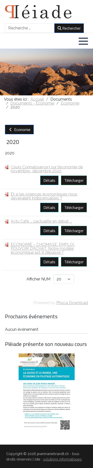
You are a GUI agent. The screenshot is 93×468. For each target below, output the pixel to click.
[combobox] (30, 28)
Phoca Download (72, 302)
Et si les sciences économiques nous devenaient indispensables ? (44, 196)
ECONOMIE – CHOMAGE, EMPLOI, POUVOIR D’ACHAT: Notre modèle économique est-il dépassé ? (43, 248)
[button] (83, 41)
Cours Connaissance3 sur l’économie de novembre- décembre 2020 (47, 169)
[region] (46, 72)
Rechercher (69, 28)
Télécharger (74, 180)
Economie (19, 130)
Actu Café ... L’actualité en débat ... (41, 221)
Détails (49, 180)
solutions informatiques (62, 459)
